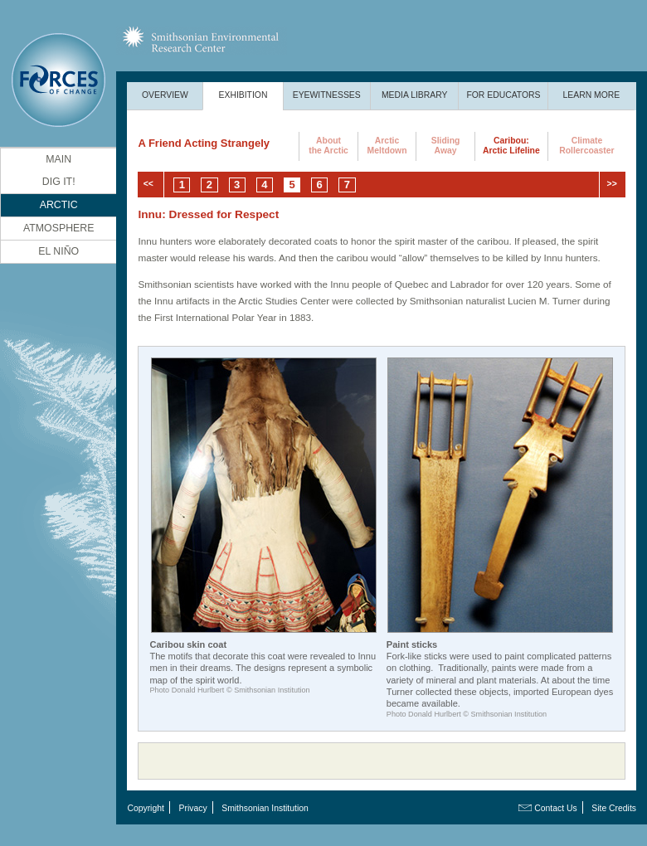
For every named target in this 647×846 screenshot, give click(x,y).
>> (612, 183)
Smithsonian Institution (265, 808)
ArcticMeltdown (387, 145)
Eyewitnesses (327, 95)
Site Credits (613, 808)
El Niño (58, 251)
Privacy (193, 808)
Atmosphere (59, 228)
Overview (165, 95)
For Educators (503, 95)
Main (58, 159)
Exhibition (243, 95)
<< (148, 183)
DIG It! (58, 181)
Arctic (59, 205)
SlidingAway (445, 145)
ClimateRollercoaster (586, 145)
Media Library (415, 95)
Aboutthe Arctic (328, 145)
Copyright (145, 808)
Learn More (591, 95)
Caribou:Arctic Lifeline (511, 145)
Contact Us (555, 808)
